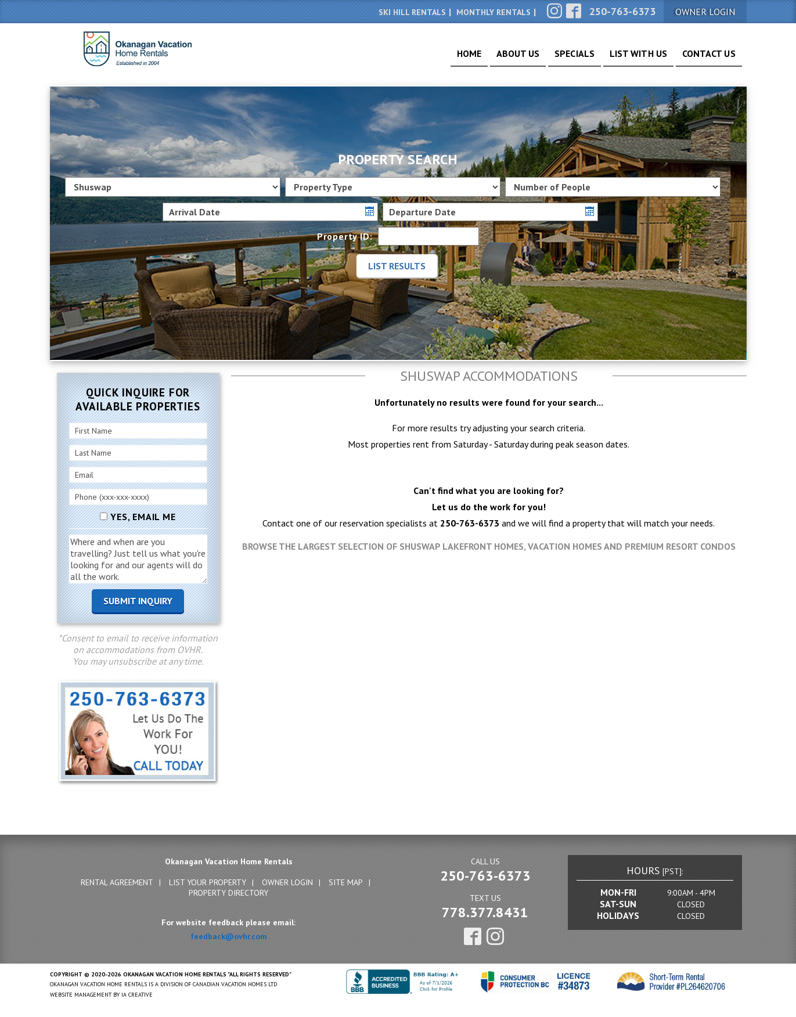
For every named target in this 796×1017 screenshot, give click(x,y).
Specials (554, 58)
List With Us (626, 58)
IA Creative (137, 994)
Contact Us (705, 58)
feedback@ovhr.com (228, 936)
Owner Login (287, 882)
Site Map (346, 882)
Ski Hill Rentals (412, 12)
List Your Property (207, 882)
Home (435, 58)
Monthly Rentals (493, 12)
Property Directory (228, 893)
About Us (491, 58)
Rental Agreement (117, 882)
